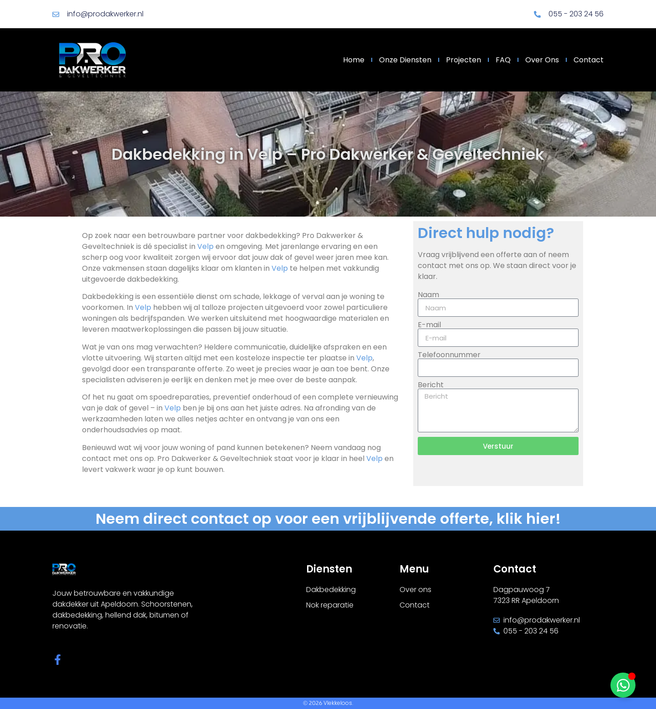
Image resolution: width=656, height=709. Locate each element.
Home (353, 60)
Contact (589, 60)
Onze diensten (405, 60)
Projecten (463, 60)
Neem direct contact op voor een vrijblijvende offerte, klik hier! (328, 518)
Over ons (542, 60)
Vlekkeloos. (338, 703)
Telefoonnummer (449, 355)
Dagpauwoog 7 (521, 589)
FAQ (503, 60)
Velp (205, 246)
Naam (428, 295)
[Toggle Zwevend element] (623, 685)
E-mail (429, 325)
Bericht (431, 385)
